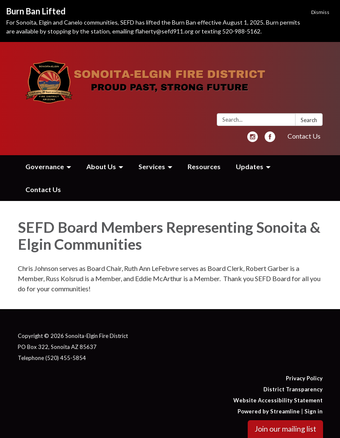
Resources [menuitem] (204, 166)
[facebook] (270, 139)
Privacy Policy (304, 378)
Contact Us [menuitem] (43, 189)
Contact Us (304, 136)
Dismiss (320, 12)
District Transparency (293, 389)
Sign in (313, 411)
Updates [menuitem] (249, 166)
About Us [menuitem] (101, 166)
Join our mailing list (285, 428)
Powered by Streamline (269, 411)
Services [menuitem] (151, 166)
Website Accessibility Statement (278, 400)
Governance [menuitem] (44, 166)
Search (309, 120)
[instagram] (252, 139)
